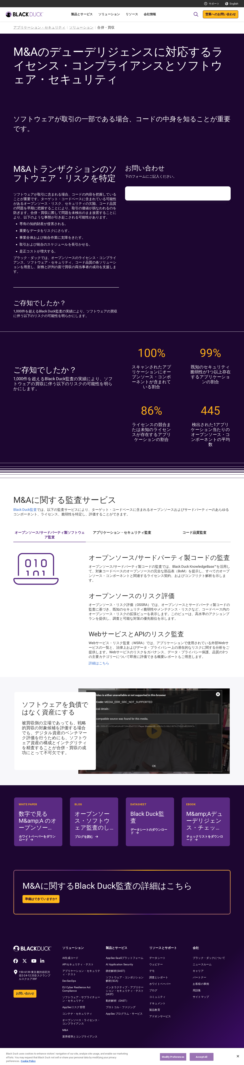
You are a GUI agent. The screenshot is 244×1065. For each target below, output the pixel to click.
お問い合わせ (25, 993)
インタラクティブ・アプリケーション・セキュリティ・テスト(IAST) (125, 991)
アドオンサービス (160, 1016)
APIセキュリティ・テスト (78, 964)
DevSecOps (69, 980)
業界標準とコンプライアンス (79, 1036)
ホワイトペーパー (160, 983)
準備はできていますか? (41, 899)
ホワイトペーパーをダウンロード (37, 838)
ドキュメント (157, 1003)
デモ (152, 970)
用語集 (197, 990)
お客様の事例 (201, 983)
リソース (132, 14)
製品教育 (154, 1009)
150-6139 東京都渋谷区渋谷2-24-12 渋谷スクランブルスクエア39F (34, 975)
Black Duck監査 (25, 510)
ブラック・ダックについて (209, 957)
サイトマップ (201, 996)
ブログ (153, 990)
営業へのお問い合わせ (220, 14)
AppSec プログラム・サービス (124, 1013)
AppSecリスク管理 (73, 1007)
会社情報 (150, 14)
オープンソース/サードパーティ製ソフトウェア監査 (50, 534)
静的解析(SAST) (115, 970)
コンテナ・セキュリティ (77, 1013)
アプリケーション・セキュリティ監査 (122, 532)
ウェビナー (156, 964)
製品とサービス (82, 14)
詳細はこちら (99, 663)
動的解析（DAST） (117, 1000)
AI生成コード (70, 957)
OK (154, 765)
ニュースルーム (202, 964)
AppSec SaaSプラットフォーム (124, 957)
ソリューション (109, 14)
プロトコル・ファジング (121, 1007)
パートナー (199, 977)
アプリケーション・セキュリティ (39, 27)
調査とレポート (158, 977)
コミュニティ (157, 996)
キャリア (198, 970)
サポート (214, 3)
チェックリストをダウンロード (204, 838)
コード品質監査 (194, 532)
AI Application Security (119, 964)
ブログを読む (84, 837)
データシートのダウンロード (149, 831)
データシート (157, 957)
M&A (65, 1030)
